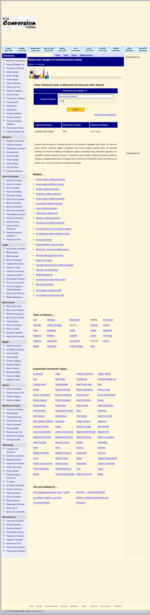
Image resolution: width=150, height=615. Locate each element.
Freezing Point (12, 102)
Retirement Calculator (15, 436)
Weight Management (14, 297)
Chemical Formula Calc (15, 61)
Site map (39, 606)
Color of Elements (13, 83)
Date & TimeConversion (49, 49)
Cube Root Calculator (15, 521)
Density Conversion (14, 180)
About (84, 606)
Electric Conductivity (63, 395)
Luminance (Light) (83, 426)
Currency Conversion (14, 409)
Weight (5, 342)
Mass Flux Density (13, 203)
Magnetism (107, 330)
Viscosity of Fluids (13, 240)
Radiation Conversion (15, 141)
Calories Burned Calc (14, 264)
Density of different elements (47, 189)
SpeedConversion (89, 49)
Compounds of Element (15, 98)
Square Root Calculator (15, 547)
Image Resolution (83, 421)
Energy (100, 400)
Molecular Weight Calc (15, 64)
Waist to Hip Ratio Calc (15, 293)
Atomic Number (12, 76)
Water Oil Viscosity (84, 474)
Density (36, 390)
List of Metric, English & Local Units (47, 498)
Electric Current (82, 395)
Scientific (73, 336)
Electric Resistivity (83, 400)
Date (100, 384)
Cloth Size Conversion (15, 271)
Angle (57, 374)
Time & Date (75, 341)
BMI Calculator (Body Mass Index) (49, 255)
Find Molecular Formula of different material (53, 229)
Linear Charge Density (42, 432)
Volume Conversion (14, 389)
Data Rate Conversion (15, 456)
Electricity (94, 325)
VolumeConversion (62, 49)
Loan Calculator (12, 428)
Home (32, 606)
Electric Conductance (41, 395)
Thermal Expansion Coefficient (14, 122)
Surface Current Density (42, 463)
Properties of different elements (48, 194)
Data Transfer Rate (84, 384)
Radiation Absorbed (41, 453)
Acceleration (38, 374)
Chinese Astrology (54, 325)
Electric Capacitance (84, 390)
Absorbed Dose (12, 152)
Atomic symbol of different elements (50, 199)
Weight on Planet (13, 380)
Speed (93, 336)
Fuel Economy (39, 416)
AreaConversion (75, 49)
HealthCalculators (115, 49)
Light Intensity (103, 426)
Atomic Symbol (12, 72)
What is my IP (12, 508)
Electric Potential (40, 400)
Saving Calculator (13, 440)
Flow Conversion (13, 188)
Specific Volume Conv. (15, 393)
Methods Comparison (15, 314)
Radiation (6, 137)
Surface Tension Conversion (12, 227)
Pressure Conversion (14, 218)
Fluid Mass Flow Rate (64, 411)
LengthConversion (8, 49)
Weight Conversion (14, 346)
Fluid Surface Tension (15, 128)
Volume (5, 385)
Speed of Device (13, 501)
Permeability (103, 442)
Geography (51, 330)
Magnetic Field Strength (86, 432)
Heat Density (81, 416)
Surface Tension (12, 222)
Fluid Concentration (14, 192)
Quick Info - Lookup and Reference (90, 492)
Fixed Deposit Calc (14, 417)
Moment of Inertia (62, 442)
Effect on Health (12, 329)
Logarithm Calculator (14, 540)
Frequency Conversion (15, 463)
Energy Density (39, 405)
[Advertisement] (96, 23)
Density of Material (13, 113)
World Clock (52, 346)
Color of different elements (46, 208)
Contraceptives (12, 321)
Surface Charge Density (107, 458)
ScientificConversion (102, 49)
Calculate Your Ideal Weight (47, 270)
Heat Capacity (61, 416)
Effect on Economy (14, 325)
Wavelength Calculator (15, 504)
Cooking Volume (39, 384)
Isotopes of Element (14, 91)
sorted (66, 492)
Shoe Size (102, 453)
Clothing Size (81, 379)
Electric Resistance (63, 400)
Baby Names (75, 320)
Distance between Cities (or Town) (49, 244)
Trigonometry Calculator (16, 551)
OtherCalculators (129, 49)
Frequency (102, 411)
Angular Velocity (104, 374)
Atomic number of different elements (50, 179)
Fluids (35, 330)
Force (78, 411)
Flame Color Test (13, 87)
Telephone (37, 341)
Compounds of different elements (49, 203)
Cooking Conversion (14, 275)
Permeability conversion (16, 214)
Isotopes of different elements (48, 218)
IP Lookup (10, 482)
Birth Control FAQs (13, 306)
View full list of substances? (105, 115)
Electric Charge (104, 390)
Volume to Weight (13, 376)
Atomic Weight (12, 80)
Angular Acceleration (84, 374)
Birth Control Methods (15, 310)
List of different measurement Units (50, 295)
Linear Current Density (64, 432)
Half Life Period (12, 95)
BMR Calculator (12, 256)
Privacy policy (105, 606)
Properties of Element (15, 68)
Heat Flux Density (105, 416)
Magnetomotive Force (64, 437)
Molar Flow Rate (39, 442)
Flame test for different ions (47, 213)
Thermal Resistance (63, 469)
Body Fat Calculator (14, 260)
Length (93, 330)
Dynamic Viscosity (13, 184)
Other (92, 346)
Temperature (52, 341)
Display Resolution (13, 460)
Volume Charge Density (64, 474)
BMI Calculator (12, 252)
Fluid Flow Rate (39, 411)
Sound (35, 458)
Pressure (80, 448)
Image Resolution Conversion (13, 476)
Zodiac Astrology (76, 346)
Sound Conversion (13, 497)
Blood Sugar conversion (16, 249)
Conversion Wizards (41, 503)
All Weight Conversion (15, 350)
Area (35, 320)
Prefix (57, 448)
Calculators (80, 503)
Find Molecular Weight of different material (53, 234)
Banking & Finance (11, 406)
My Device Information (15, 485)
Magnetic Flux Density (42, 437)
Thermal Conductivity (106, 463)
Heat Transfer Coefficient (43, 421)
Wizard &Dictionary (143, 49)
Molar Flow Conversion (15, 211)
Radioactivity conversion (16, 148)
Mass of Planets (12, 368)
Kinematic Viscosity (14, 195)
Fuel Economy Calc (14, 421)
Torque (100, 469)
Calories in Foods (13, 268)
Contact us (93, 606)
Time (78, 469)
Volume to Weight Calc (15, 132)
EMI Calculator (12, 413)
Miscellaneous (9, 517)
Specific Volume (61, 458)
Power (35, 448)
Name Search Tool (13, 543)
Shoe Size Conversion (15, 283)
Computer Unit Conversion (12, 450)
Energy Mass (60, 405)
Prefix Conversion (13, 493)
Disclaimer (118, 606)
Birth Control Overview (15, 318)
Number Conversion (14, 489)
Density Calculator (13, 117)
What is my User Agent (15, 512)
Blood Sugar (60, 379)
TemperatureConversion (35, 49)
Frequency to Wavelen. (15, 536)
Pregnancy (37, 336)
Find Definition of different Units (48, 290)
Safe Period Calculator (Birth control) (50, 279)
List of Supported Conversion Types (47, 492)
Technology (7, 445)
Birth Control (8, 302)
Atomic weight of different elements (50, 184)
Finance (106, 325)
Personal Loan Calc (14, 432)
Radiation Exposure (14, 145)
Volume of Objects (13, 396)
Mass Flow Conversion (15, 199)
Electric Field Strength (106, 395)
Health (5, 245)
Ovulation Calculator (14, 333)
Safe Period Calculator (15, 336)
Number (79, 442)
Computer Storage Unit (107, 379)
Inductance (102, 421)
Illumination (60, 421)
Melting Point (11, 106)
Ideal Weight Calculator (15, 279)
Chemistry (37, 325)
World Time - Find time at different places (52, 249)
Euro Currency (82, 405)
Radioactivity (81, 453)
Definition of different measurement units (92, 498)
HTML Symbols (12, 471)
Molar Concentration (14, 207)
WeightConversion (21, 49)
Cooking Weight (61, 384)
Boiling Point (11, 110)
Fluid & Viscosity (10, 176)
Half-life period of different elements (50, 223)
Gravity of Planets (13, 365)
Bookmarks (74, 606)
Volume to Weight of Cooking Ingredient (14, 288)
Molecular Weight (13, 372)
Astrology (51, 320)
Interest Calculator (13, 425)
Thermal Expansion (41, 469)
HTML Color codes (13, 467)
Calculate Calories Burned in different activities (54, 265)
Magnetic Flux (103, 432)
